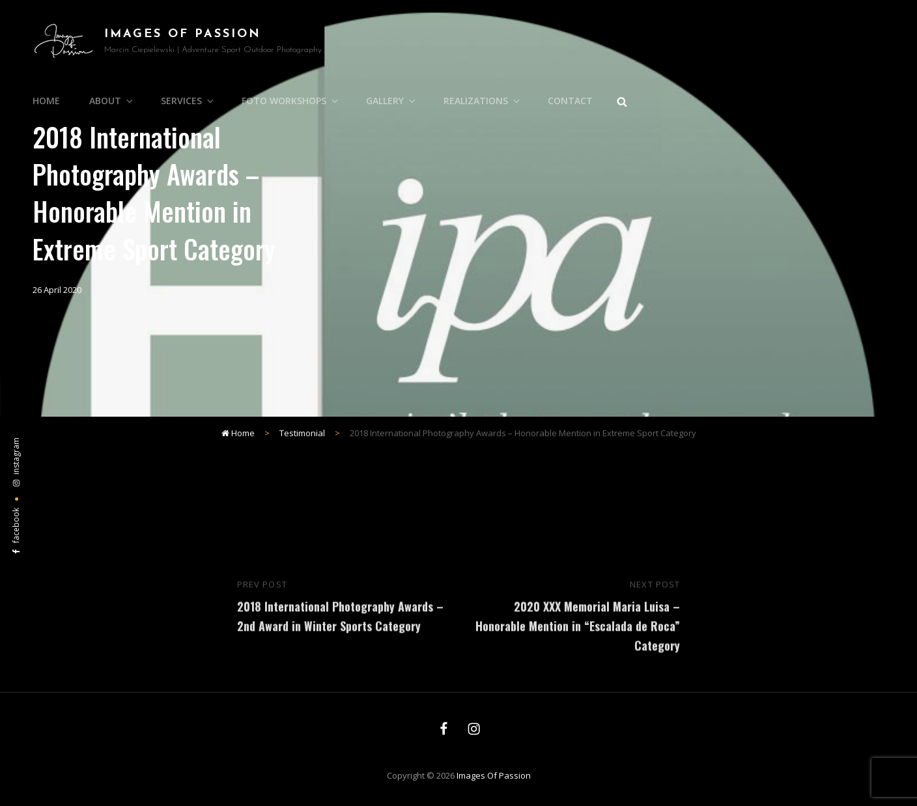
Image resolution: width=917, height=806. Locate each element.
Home (46, 100)
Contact (570, 100)
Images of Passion (182, 34)
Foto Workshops (291, 100)
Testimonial (302, 433)
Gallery (391, 100)
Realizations (483, 100)
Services (188, 100)
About (112, 100)
